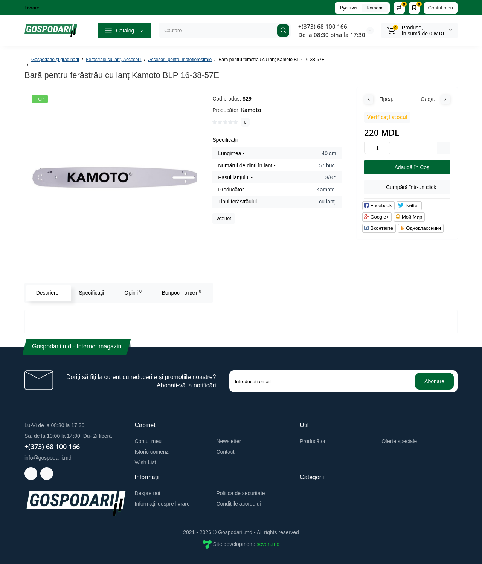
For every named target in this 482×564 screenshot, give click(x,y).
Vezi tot (223, 218)
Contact (225, 452)
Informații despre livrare (162, 504)
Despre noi (147, 493)
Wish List (145, 462)
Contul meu (440, 8)
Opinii (132, 292)
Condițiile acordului (238, 504)
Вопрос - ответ (180, 292)
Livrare (32, 8)
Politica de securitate (240, 493)
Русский (348, 8)
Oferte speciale (399, 441)
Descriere (46, 293)
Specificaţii (91, 293)
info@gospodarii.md (48, 458)
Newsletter (228, 441)
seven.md (268, 544)
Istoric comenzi (152, 452)
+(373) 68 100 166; (323, 26)
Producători (313, 441)
